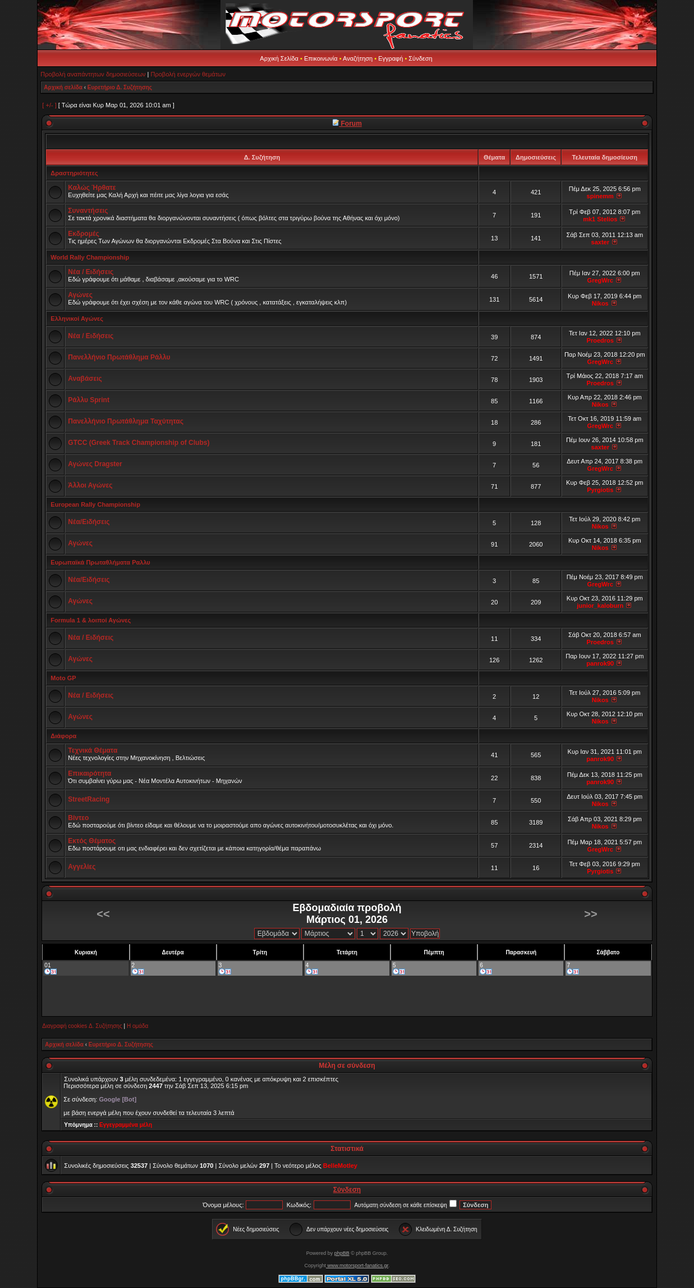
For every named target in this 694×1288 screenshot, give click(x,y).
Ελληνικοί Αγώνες (76, 318)
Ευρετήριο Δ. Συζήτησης (120, 87)
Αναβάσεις (85, 379)
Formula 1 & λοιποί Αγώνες (90, 620)
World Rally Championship (89, 257)
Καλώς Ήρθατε (92, 188)
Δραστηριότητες (74, 173)
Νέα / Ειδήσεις (90, 272)
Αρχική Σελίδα (279, 58)
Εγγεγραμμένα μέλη (125, 1125)
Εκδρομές (83, 234)
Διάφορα (63, 735)
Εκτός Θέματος (92, 841)
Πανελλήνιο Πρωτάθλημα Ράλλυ (119, 357)
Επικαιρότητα (89, 773)
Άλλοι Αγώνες (90, 485)
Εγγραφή (390, 58)
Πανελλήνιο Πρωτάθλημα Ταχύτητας (125, 421)
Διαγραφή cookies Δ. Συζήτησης (82, 1026)
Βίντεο (78, 818)
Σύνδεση (420, 58)
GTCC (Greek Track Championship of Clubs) (138, 443)
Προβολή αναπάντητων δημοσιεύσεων (92, 74)
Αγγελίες (81, 867)
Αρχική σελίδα (63, 87)
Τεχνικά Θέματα (92, 750)
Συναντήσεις (88, 211)
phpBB (342, 1253)
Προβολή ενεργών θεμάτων (188, 74)
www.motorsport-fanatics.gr (357, 1265)
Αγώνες (80, 295)
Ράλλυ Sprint (88, 400)
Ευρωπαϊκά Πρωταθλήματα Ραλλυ (100, 562)
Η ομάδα (137, 1026)
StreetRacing (88, 799)
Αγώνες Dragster (95, 464)
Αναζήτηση (358, 58)
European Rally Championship (95, 504)
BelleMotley (340, 1165)
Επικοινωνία (321, 58)
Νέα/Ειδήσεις (88, 522)
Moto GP (63, 678)
